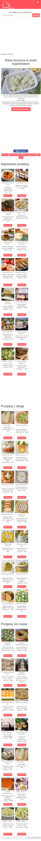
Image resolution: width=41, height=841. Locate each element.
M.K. (39, 837)
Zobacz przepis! (8, 195)
